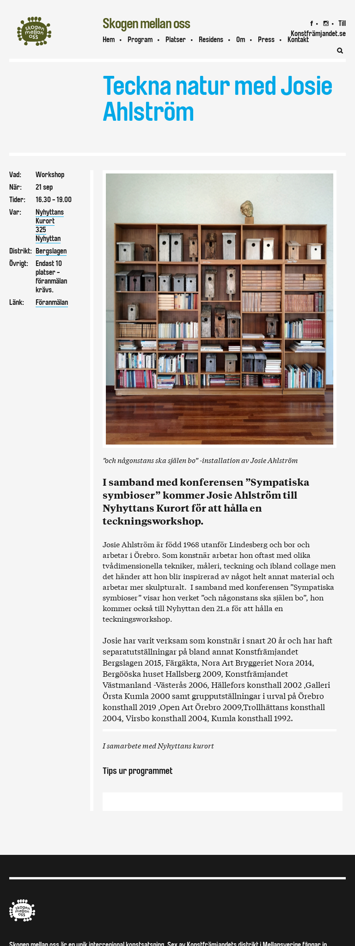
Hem (109, 39)
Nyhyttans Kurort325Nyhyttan (50, 225)
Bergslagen (51, 251)
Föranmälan (52, 302)
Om (240, 39)
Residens (211, 39)
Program (140, 39)
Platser (175, 39)
